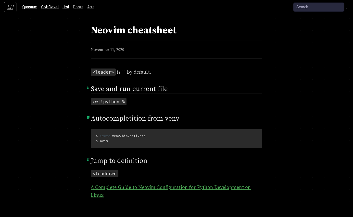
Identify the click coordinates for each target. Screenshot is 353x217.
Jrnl (66, 7)
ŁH (10, 7)
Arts (90, 7)
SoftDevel (51, 6)
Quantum (30, 6)
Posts (78, 7)
